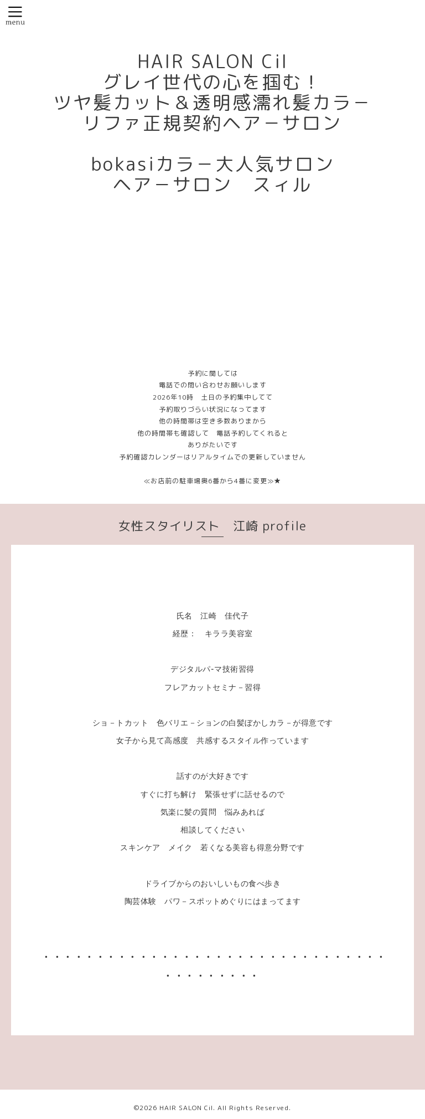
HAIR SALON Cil (186, 1107)
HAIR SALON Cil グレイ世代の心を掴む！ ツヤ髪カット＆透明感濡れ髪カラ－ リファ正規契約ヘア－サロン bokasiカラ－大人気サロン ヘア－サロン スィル (212, 123)
